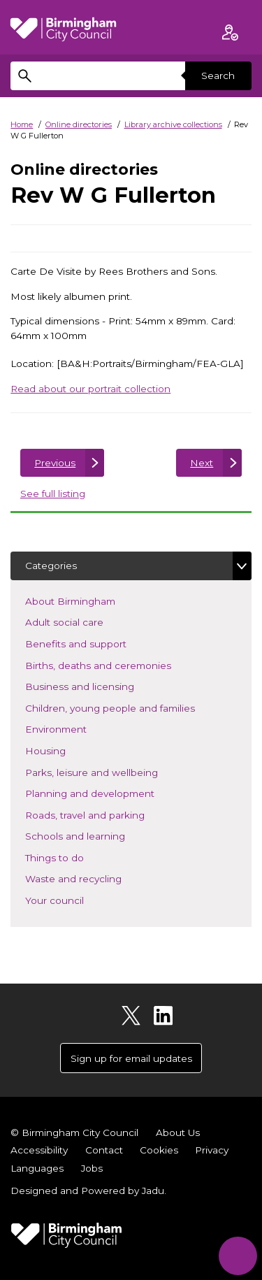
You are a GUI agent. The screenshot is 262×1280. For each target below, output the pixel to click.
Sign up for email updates (131, 1058)
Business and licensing (100, 685)
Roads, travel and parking (105, 814)
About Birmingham (91, 600)
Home (21, 124)
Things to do (75, 856)
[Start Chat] (238, 1256)
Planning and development (110, 792)
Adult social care (85, 621)
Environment (76, 728)
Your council (75, 899)
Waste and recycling (94, 877)
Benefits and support (96, 642)
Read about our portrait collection (90, 388)
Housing (66, 749)
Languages (37, 1168)
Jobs (92, 1168)
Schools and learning (95, 835)
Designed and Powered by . (88, 1190)
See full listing (52, 493)
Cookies (159, 1150)
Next (201, 462)
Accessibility (39, 1150)
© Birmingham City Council (74, 1132)
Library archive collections (173, 124)
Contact (104, 1150)
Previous (54, 462)
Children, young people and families (130, 707)
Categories (51, 565)
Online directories (78, 124)
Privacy (211, 1150)
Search (218, 75)
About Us (178, 1132)
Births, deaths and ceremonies (118, 664)
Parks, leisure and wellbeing (112, 771)
